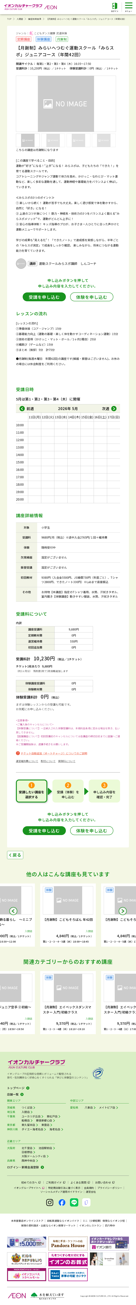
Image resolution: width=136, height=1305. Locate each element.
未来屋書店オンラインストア (27, 1220)
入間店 (20, 18)
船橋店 (26, 1120)
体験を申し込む (91, 297)
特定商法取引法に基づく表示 (64, 1188)
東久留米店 (28, 1124)
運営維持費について (27, 761)
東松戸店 (52, 1116)
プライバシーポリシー (109, 1188)
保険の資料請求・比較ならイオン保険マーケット (48, 1225)
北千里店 (27, 1148)
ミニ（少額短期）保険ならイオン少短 (104, 1220)
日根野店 (27, 1152)
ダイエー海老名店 (32, 1129)
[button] (13, 911)
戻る (17, 855)
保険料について (66, 761)
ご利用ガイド (54, 1182)
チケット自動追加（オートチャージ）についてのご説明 (54, 753)
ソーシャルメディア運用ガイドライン (61, 1191)
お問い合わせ (103, 1182)
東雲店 (45, 1124)
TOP (9, 18)
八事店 (89, 1107)
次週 (105, 408)
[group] (68, 915)
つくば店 (27, 1107)
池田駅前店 (45, 1148)
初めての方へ (29, 1182)
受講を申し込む (44, 297)
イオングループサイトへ (27, 1188)
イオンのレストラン (90, 1225)
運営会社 (91, 1191)
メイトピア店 (107, 1107)
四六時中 (110, 1225)
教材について (48, 761)
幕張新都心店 (44, 1120)
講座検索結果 (34, 18)
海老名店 (54, 1129)
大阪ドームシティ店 (34, 1156)
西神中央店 (28, 1160)
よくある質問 (78, 1182)
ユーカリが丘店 (31, 1116)
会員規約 (89, 1188)
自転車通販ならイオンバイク (63, 1220)
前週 (30, 408)
